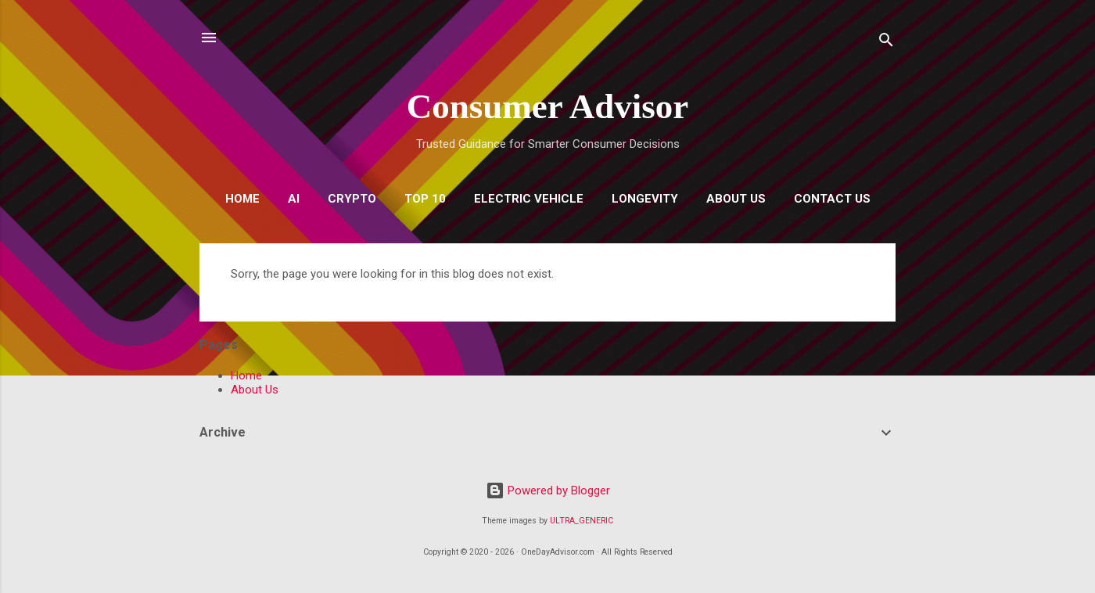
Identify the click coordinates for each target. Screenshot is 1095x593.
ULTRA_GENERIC (581, 521)
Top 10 (425, 199)
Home (242, 199)
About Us (736, 199)
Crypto (352, 199)
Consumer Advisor (547, 106)
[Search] (886, 42)
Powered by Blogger (548, 490)
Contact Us (832, 199)
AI (294, 199)
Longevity (645, 199)
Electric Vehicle (528, 199)
